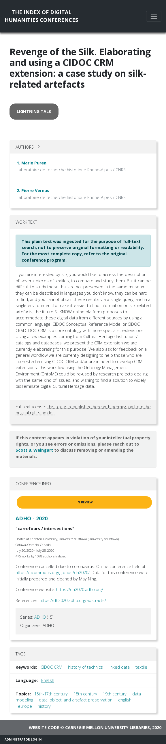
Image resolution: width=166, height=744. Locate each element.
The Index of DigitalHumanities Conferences (41, 16)
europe (25, 706)
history (44, 706)
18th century (85, 694)
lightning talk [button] (34, 111)
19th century (115, 694)
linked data (119, 667)
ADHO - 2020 (32, 518)
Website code (44, 727)
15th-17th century (51, 694)
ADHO (40, 617)
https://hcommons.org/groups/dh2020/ (53, 572)
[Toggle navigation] (153, 16)
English (47, 680)
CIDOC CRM (51, 667)
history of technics (85, 667)
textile (141, 667)
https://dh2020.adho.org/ (79, 589)
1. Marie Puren (31, 163)
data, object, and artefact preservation (75, 700)
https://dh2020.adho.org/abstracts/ (72, 600)
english (124, 700)
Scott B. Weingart (34, 450)
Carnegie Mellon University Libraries (107, 727)
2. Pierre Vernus (33, 190)
